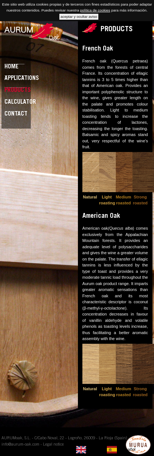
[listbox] (107, 449)
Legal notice (53, 445)
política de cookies (95, 10)
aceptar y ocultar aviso (78, 16)
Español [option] (128, 449)
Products (17, 90)
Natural (90, 197)
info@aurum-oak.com (20, 445)
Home (11, 67)
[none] (89, 449)
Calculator (20, 102)
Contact (15, 114)
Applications (21, 78)
